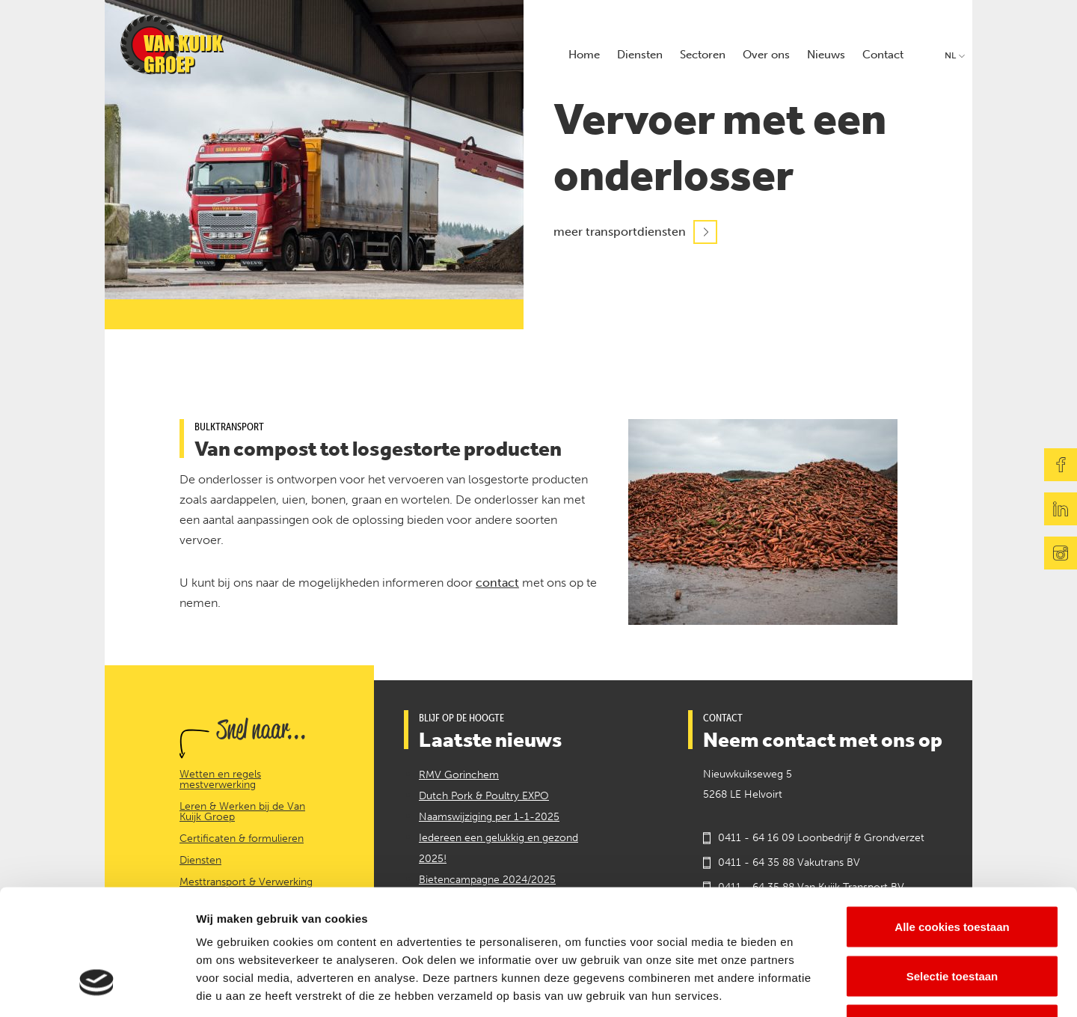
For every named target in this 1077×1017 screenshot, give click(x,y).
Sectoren (702, 54)
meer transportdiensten (619, 232)
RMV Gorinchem (459, 775)
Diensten (640, 54)
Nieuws (826, 54)
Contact (882, 54)
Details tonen (808, 987)
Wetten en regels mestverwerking (220, 779)
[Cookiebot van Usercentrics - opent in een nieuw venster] (96, 988)
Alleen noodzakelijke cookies (952, 918)
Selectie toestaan (952, 870)
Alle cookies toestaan (952, 820)
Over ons (766, 54)
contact (497, 582)
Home (584, 54)
